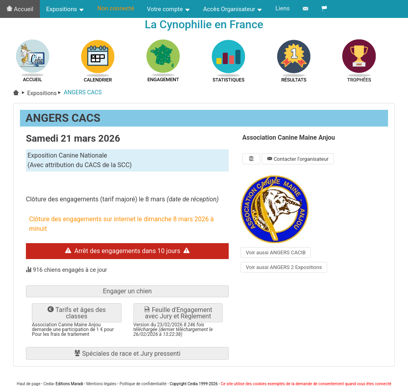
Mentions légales (101, 384)
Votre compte (168, 9)
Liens (282, 8)
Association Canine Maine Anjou (288, 138)
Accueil (19, 9)
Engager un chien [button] (127, 291)
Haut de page (28, 384)
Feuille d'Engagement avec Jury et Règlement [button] (178, 313)
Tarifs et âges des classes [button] (76, 313)
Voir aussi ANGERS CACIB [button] (276, 252)
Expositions (65, 9)
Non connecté (115, 8)
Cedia (48, 384)
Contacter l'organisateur (297, 159)
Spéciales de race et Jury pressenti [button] (127, 354)
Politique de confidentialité (143, 384)
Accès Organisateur (233, 9)
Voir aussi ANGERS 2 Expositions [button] (284, 267)
